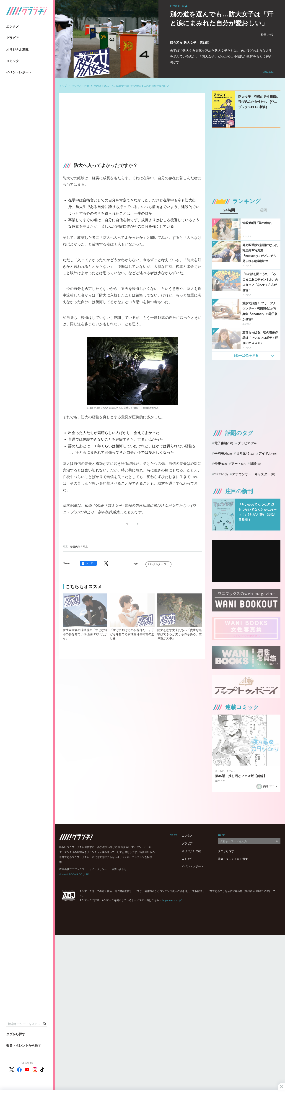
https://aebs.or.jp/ (171, 900)
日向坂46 (245, 453)
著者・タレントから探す (23, 1045)
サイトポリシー (98, 869)
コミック (12, 61)
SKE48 (221, 474)
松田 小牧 (267, 34)
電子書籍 (223, 443)
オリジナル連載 (17, 49)
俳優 (220, 463)
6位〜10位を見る (246, 355)
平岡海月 (223, 453)
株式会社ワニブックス (71, 869)
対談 (255, 463)
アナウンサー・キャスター (253, 474)
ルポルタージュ (159, 564)
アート (238, 463)
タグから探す (15, 1034)
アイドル (268, 453)
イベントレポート (19, 72)
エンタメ (12, 26)
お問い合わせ (119, 869)
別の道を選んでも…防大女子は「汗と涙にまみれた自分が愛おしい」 (132, 85)
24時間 (229, 210)
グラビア (12, 38)
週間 (263, 210)
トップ (63, 85)
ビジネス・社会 (80, 85)
